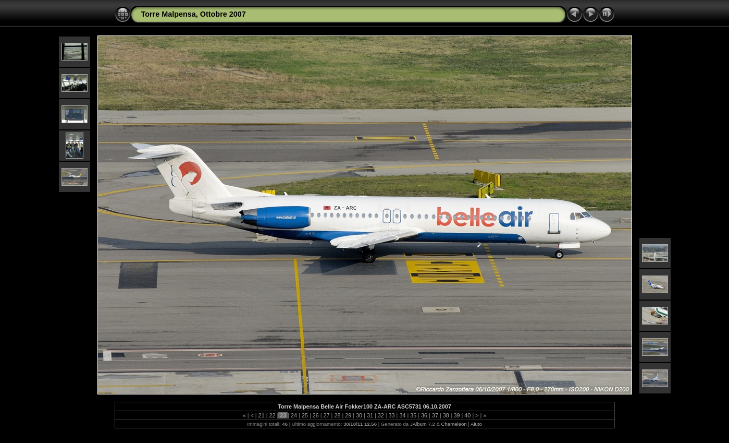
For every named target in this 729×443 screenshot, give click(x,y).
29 (348, 415)
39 (457, 415)
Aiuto (476, 424)
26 (315, 415)
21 (261, 415)
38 (446, 415)
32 (381, 415)
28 (337, 415)
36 (424, 415)
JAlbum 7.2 (422, 424)
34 (402, 415)
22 (272, 415)
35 (413, 415)
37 (435, 415)
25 (305, 415)
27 (326, 415)
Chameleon (454, 424)
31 (370, 415)
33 (392, 415)
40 (467, 415)
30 (359, 415)
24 (294, 415)
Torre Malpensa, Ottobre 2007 (193, 14)
